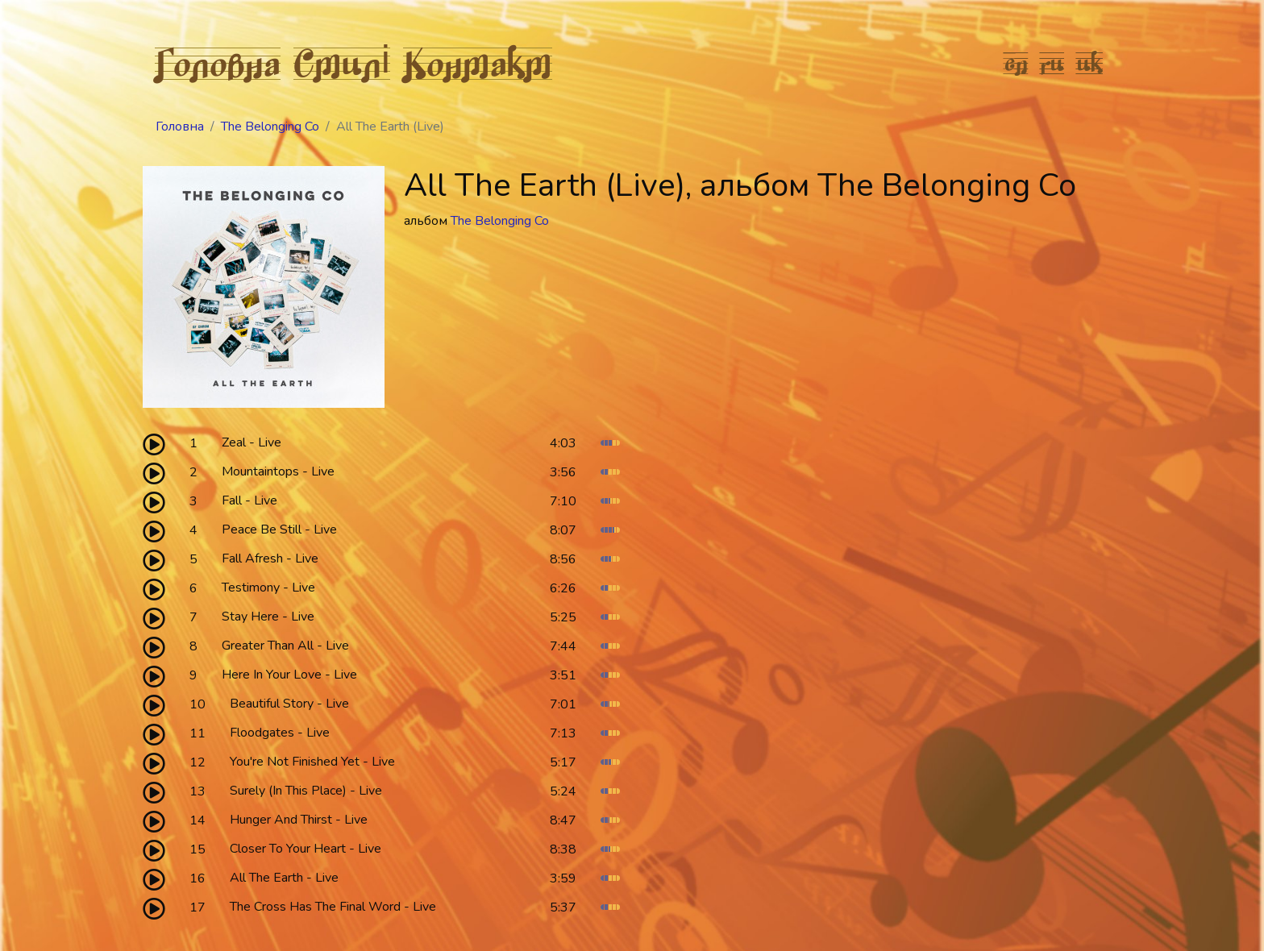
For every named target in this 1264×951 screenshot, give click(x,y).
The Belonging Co (270, 126)
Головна (218, 62)
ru (1052, 63)
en (1016, 63)
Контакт (477, 62)
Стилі (341, 62)
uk (1090, 63)
